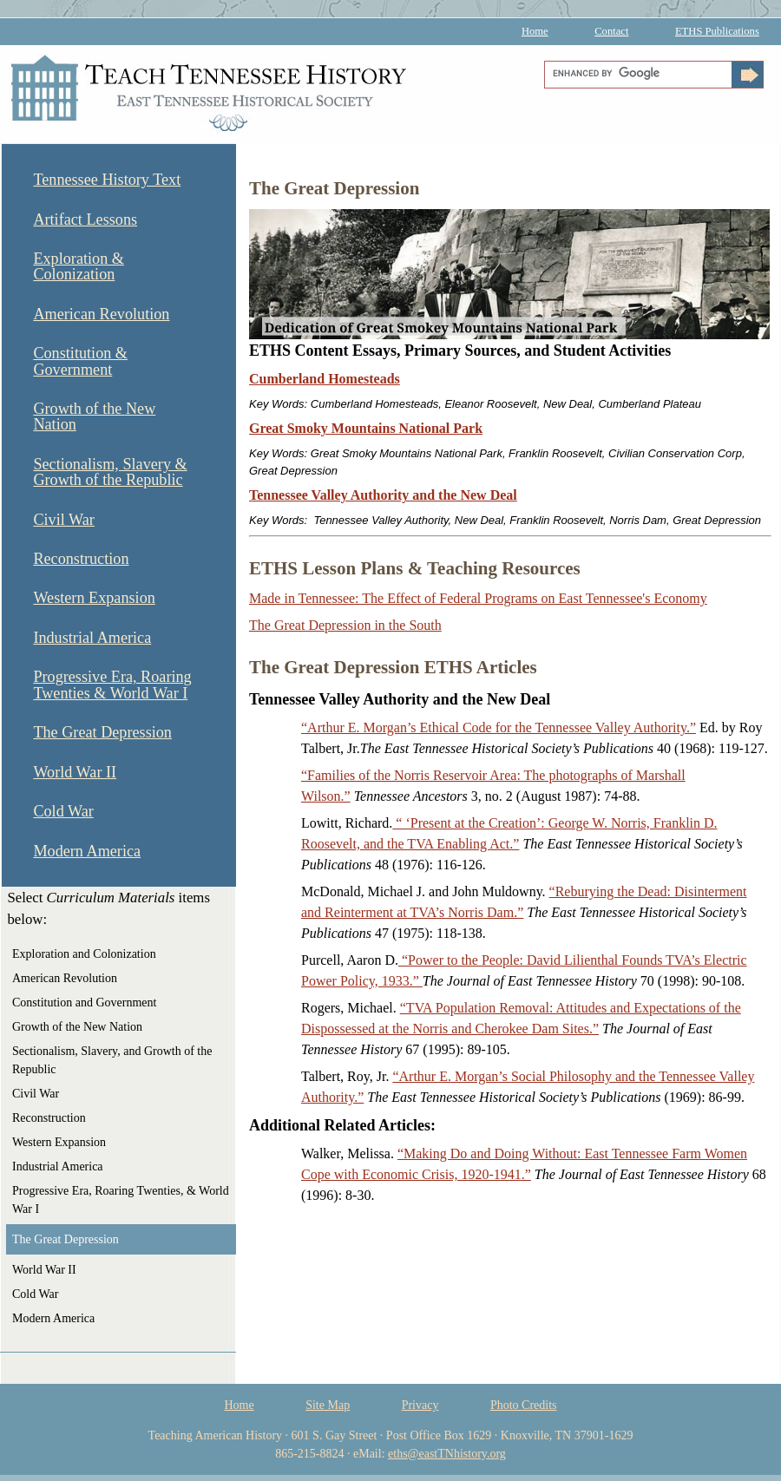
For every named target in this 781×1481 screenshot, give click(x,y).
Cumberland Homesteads (324, 378)
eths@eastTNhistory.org (447, 1453)
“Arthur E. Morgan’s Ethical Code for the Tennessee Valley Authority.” (498, 727)
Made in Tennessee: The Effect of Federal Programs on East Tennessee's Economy (478, 598)
